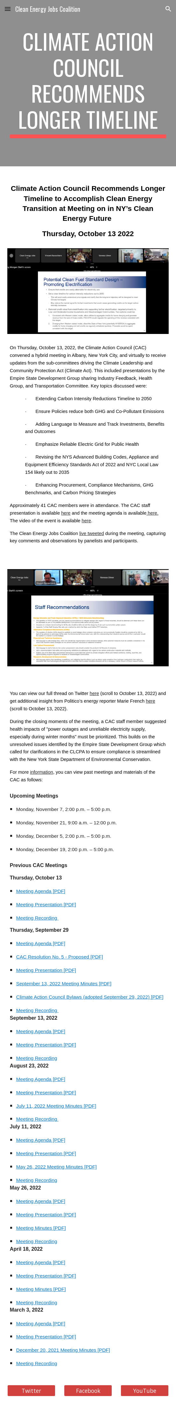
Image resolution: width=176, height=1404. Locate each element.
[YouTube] (144, 1391)
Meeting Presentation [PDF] (46, 904)
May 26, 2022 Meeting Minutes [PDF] (56, 1166)
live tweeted (91, 533)
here (65, 513)
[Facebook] (88, 1391)
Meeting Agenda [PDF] (40, 891)
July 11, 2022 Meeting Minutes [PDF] (56, 1106)
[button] (7, 9)
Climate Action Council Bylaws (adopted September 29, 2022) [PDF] (90, 997)
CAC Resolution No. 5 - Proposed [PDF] (59, 956)
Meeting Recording (37, 918)
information (41, 772)
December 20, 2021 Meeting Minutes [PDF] (63, 1350)
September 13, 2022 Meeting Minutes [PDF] (63, 983)
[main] (88, 83)
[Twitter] (31, 1391)
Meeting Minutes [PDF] (41, 1228)
